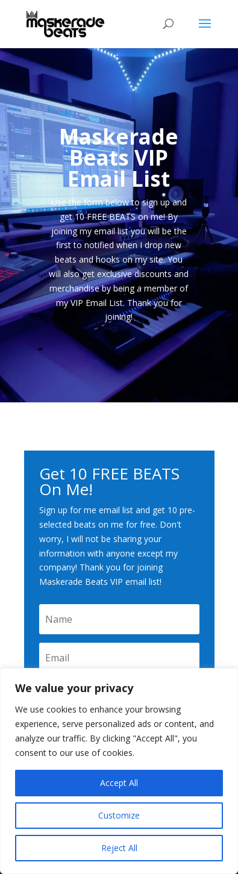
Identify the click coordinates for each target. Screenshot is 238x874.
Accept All (119, 782)
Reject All (119, 848)
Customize (119, 815)
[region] (119, 771)
